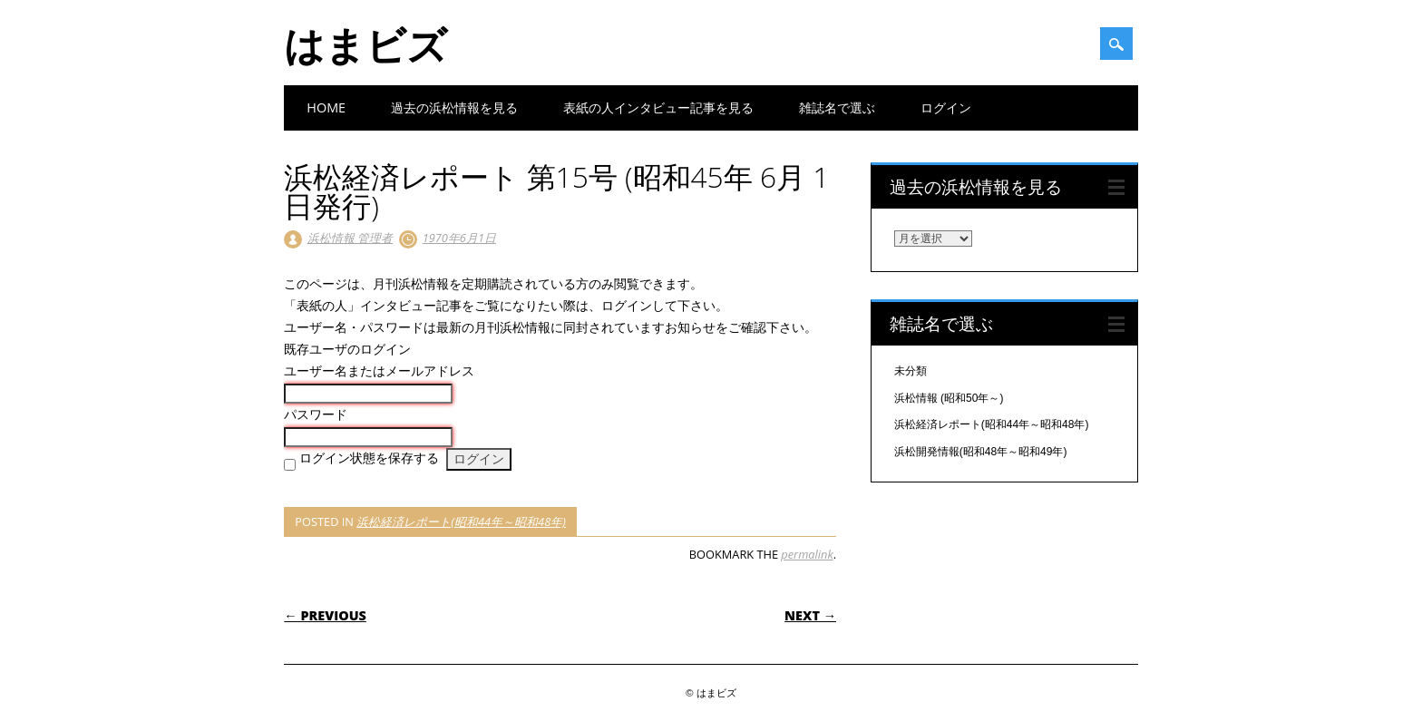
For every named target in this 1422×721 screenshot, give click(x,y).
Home (326, 107)
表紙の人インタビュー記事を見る (658, 107)
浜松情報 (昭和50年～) (949, 398)
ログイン (945, 107)
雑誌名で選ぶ (837, 107)
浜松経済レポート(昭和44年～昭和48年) (460, 521)
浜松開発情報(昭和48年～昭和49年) (980, 451)
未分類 (910, 371)
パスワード (315, 414)
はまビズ (365, 44)
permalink (807, 554)
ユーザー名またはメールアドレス (379, 371)
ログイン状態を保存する (369, 458)
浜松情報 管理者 (350, 237)
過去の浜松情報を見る (454, 107)
